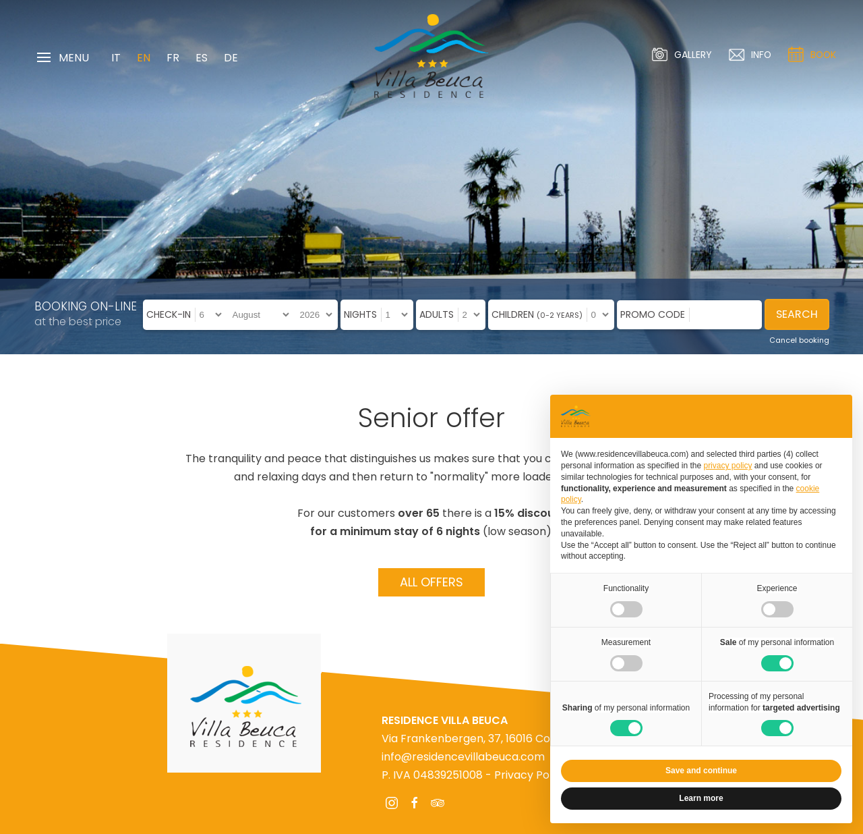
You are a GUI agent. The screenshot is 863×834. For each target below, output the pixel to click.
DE (231, 57)
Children (537, 314)
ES (202, 57)
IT (116, 57)
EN (143, 57)
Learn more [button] (701, 798)
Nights (360, 314)
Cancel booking (799, 340)
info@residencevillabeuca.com (463, 756)
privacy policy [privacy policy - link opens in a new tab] (727, 465)
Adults (436, 314)
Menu (63, 58)
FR (173, 57)
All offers (431, 582)
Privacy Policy (530, 775)
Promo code (652, 314)
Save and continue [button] (701, 770)
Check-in (168, 314)
